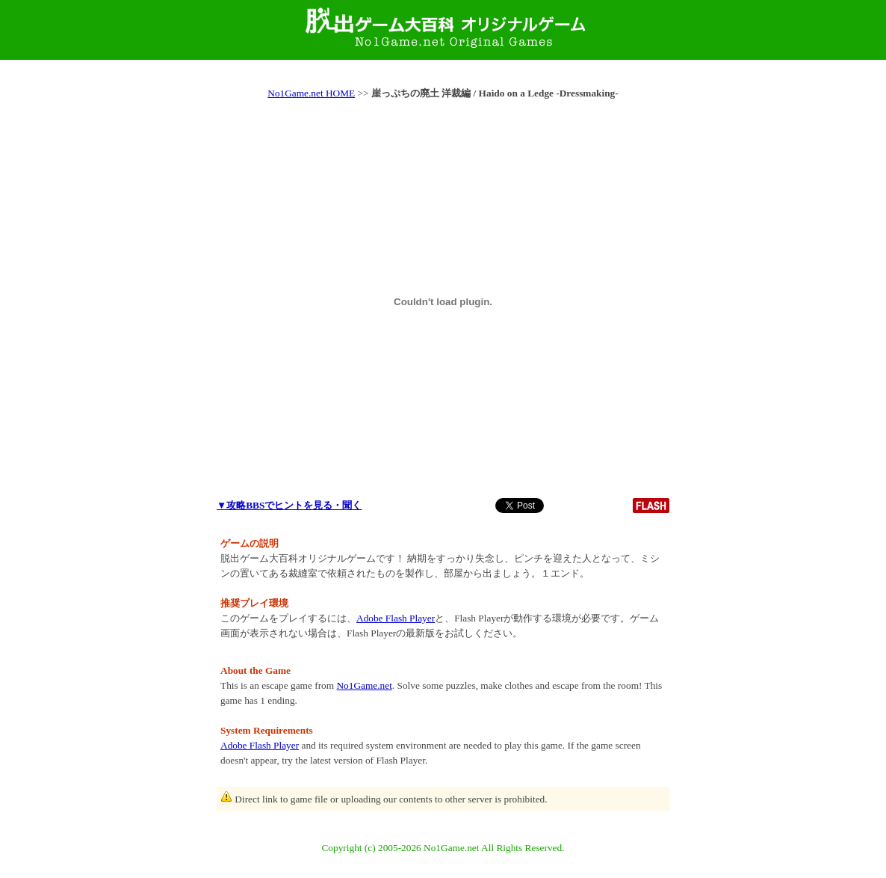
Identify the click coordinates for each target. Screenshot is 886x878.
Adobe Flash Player (395, 618)
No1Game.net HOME (311, 93)
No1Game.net (363, 685)
